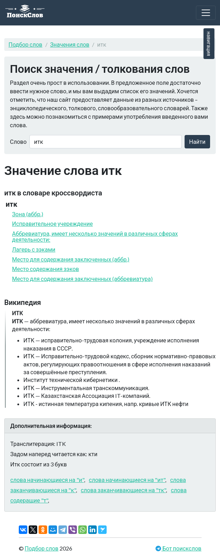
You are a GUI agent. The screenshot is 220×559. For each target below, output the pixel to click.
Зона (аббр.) (27, 214)
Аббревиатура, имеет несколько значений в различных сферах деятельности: (95, 236)
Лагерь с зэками (33, 249)
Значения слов (70, 44)
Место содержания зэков (45, 268)
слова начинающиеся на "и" (47, 479)
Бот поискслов (181, 548)
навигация (209, 43)
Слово (18, 141)
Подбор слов (26, 44)
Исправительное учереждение (52, 223)
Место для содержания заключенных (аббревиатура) (82, 278)
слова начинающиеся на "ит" (127, 479)
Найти (197, 141)
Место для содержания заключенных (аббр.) (70, 259)
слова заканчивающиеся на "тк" (123, 490)
